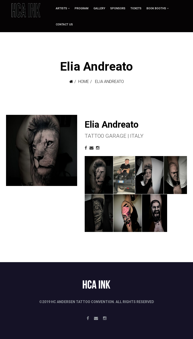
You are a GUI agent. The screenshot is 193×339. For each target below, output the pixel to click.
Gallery (99, 8)
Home (83, 81)
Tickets (135, 8)
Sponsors (117, 8)
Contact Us (64, 24)
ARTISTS (61, 8)
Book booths (156, 8)
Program (81, 8)
